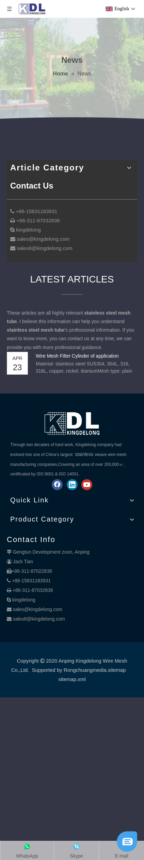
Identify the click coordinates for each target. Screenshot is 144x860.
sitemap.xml (71, 679)
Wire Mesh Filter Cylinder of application (77, 356)
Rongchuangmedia (85, 670)
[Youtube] (86, 484)
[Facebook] (57, 484)
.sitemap (116, 670)
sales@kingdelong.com (37, 609)
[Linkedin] (72, 484)
